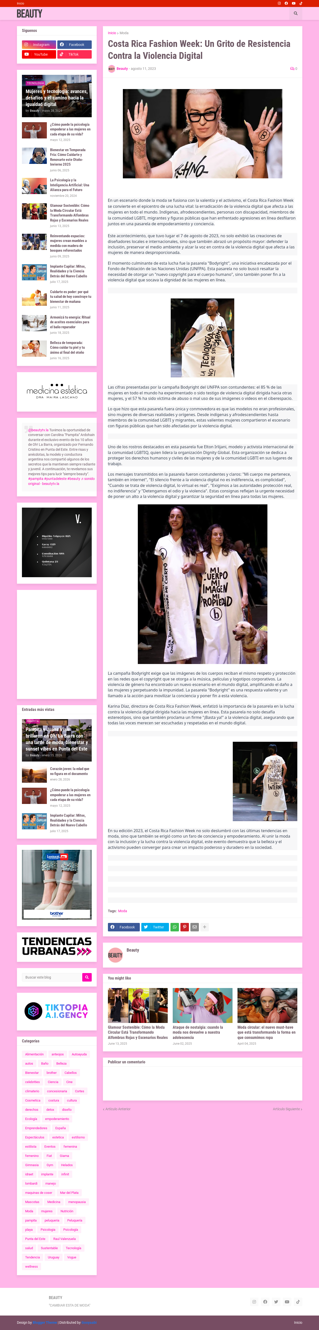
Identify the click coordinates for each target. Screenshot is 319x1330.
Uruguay (53, 1257)
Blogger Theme (45, 1323)
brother (52, 1073)
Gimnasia (32, 1165)
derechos (31, 1109)
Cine (69, 1082)
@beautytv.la (38, 430)
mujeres (47, 1211)
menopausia (77, 1202)
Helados (67, 1165)
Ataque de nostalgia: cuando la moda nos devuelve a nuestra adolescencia (198, 1032)
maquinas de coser (38, 1193)
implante (47, 1174)
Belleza (61, 1063)
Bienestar (32, 1073)
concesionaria (57, 1091)
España (60, 1128)
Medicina (53, 1202)
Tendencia (32, 1257)
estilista (30, 1146)
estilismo (78, 1137)
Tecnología (73, 1248)
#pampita (35, 479)
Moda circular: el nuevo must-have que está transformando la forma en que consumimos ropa (267, 1032)
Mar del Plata (69, 1193)
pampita (31, 1220)
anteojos (58, 1054)
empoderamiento (57, 1119)
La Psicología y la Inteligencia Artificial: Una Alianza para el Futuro (69, 185)
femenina (70, 1146)
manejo (50, 1183)
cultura (72, 1100)
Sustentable (49, 1248)
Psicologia (48, 1229)
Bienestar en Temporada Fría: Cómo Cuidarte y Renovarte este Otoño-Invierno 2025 (67, 157)
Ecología (31, 1119)
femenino (32, 1156)
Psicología (70, 1229)
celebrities (32, 1082)
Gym (50, 1165)
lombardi (31, 1183)
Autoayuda (79, 1054)
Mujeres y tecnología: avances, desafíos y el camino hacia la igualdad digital (57, 97)
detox (50, 1109)
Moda (124, 33)
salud (29, 1248)
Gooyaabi (89, 1323)
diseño (67, 1109)
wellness (31, 1266)
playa (29, 1229)
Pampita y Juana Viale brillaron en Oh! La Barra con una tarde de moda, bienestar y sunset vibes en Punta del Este (57, 739)
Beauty (133, 950)
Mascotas (32, 1202)
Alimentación (34, 1054)
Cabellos (71, 1073)
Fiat (49, 1156)
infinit (65, 1174)
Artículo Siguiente (286, 1109)
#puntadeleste (55, 479)
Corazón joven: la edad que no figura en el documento (69, 771)
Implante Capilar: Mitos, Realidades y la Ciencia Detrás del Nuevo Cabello (68, 271)
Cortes (79, 1091)
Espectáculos (34, 1137)
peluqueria (52, 1220)
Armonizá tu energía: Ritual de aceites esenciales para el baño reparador (70, 322)
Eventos (50, 1146)
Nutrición (67, 1211)
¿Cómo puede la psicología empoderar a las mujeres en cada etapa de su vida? (70, 129)
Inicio (20, 3)
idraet (29, 1174)
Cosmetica (32, 1100)
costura (53, 1100)
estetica (58, 1137)
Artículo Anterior (118, 1109)
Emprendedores (36, 1128)
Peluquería (74, 1220)
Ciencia (53, 1082)
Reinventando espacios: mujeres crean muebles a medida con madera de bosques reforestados (68, 243)
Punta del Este (35, 1239)
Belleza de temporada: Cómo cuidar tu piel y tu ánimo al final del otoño (67, 347)
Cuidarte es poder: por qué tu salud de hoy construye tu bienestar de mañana (70, 297)
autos (29, 1063)
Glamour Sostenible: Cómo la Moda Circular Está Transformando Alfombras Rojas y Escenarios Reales (138, 1032)
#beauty (73, 479)
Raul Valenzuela (64, 1239)
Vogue (71, 1257)
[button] (295, 13)
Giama (64, 1156)
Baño (44, 1063)
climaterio (32, 1091)
